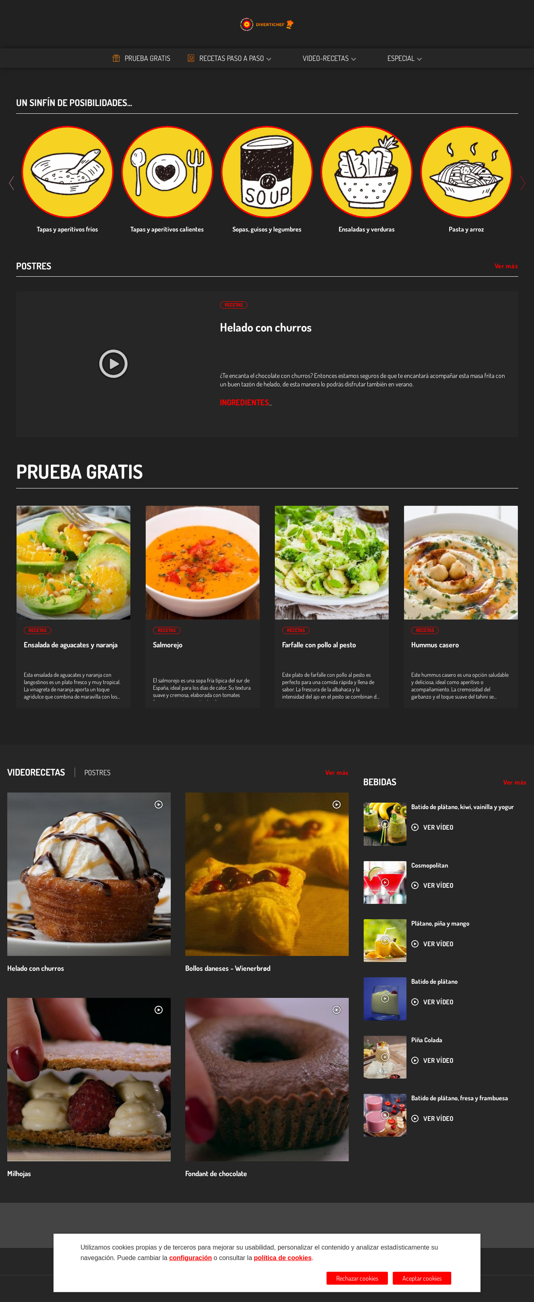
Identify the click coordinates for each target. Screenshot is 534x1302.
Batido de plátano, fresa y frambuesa (459, 1098)
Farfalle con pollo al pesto (319, 645)
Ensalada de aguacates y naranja (70, 645)
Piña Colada (426, 1040)
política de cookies (283, 1257)
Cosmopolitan (429, 865)
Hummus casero (435, 645)
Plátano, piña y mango (440, 923)
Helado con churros (266, 327)
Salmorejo (167, 645)
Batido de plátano (434, 981)
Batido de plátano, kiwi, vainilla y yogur (462, 807)
